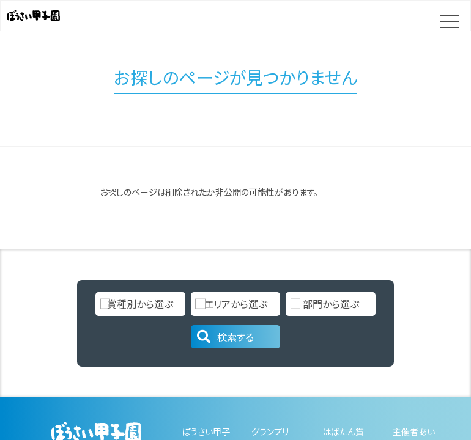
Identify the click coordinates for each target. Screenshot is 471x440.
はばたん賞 (343, 431)
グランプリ (270, 431)
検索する (224, 336)
